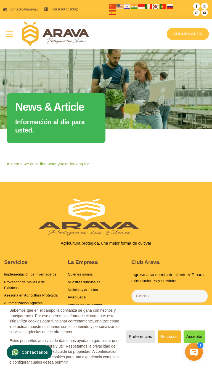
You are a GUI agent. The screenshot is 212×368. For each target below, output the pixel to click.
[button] (9, 34)
